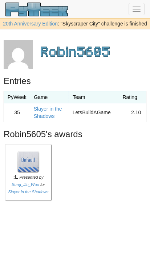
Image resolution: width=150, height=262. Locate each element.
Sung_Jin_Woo (25, 184)
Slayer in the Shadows (28, 192)
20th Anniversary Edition (30, 24)
